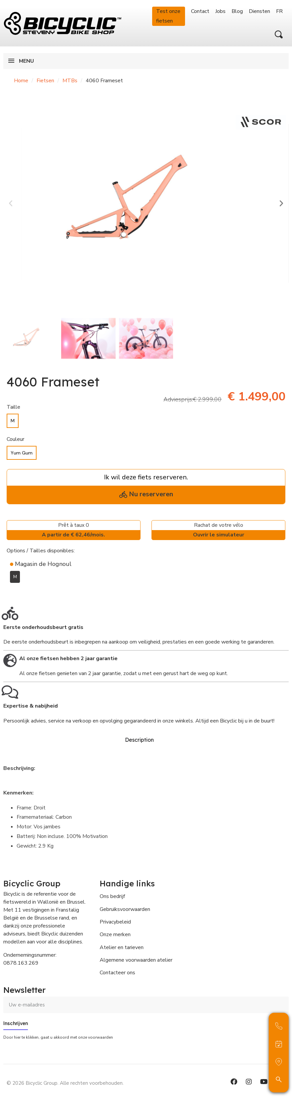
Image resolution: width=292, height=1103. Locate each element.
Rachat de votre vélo (218, 530)
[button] (279, 34)
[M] (13, 421)
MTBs (69, 80)
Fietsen (45, 80)
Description (139, 738)
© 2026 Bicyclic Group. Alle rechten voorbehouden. (65, 1081)
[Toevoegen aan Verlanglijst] (11, 593)
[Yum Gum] (22, 453)
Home (21, 80)
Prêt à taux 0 (73, 530)
